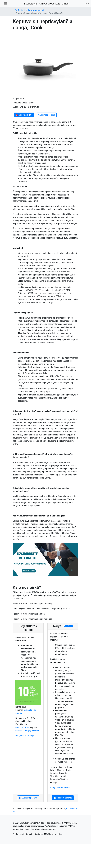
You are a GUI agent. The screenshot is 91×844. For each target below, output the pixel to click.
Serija (15, 98)
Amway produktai (36, 10)
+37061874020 (22, 727)
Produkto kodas (20, 103)
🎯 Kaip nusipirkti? (23, 115)
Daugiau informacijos (25, 735)
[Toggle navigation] (5, 3)
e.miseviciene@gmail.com (27, 730)
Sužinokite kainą (46, 115)
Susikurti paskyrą (28, 798)
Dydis (15, 107)
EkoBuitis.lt (20, 10)
